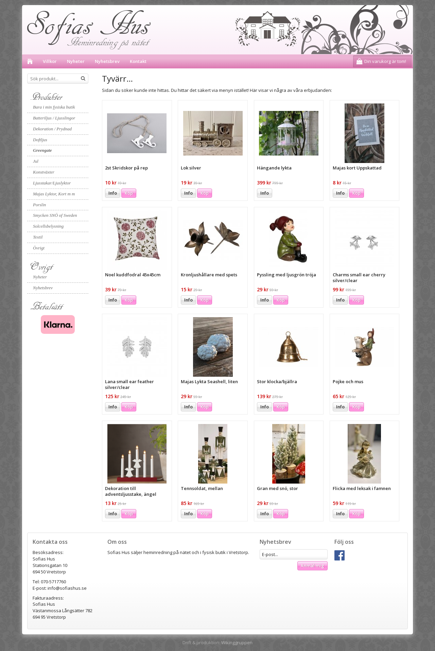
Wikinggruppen (237, 642)
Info (112, 193)
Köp (129, 193)
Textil (37, 237)
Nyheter (76, 61)
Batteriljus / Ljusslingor (54, 117)
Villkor (50, 61)
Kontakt (138, 61)
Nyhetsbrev (107, 61)
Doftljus (40, 139)
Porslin (39, 204)
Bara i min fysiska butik (54, 107)
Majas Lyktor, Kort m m (54, 193)
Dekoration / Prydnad (52, 128)
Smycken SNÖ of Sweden (55, 215)
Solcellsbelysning (48, 226)
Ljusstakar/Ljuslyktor (52, 182)
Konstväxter (43, 172)
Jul (35, 161)
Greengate (42, 150)
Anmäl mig (312, 566)
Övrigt (39, 247)
